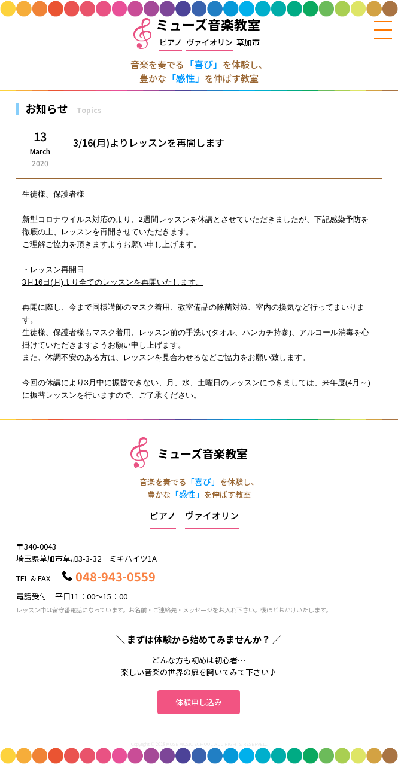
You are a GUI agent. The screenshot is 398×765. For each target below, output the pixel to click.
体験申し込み (198, 702)
